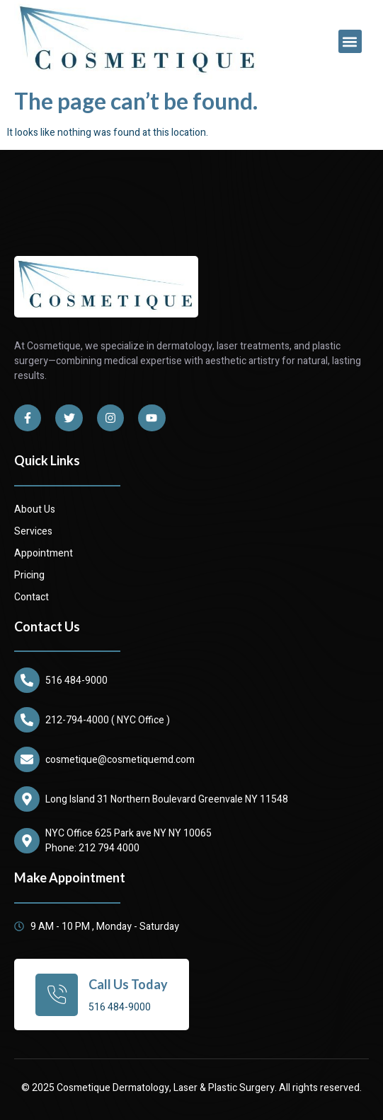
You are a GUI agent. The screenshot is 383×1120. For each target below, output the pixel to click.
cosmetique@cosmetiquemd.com (120, 759)
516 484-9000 (76, 680)
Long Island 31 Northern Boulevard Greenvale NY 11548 (166, 799)
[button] (350, 41)
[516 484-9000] (27, 680)
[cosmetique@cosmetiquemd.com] (27, 759)
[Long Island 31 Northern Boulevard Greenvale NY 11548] (27, 799)
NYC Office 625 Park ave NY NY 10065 (128, 833)
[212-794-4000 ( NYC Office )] (27, 720)
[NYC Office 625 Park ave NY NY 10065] (27, 840)
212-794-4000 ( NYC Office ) (107, 720)
